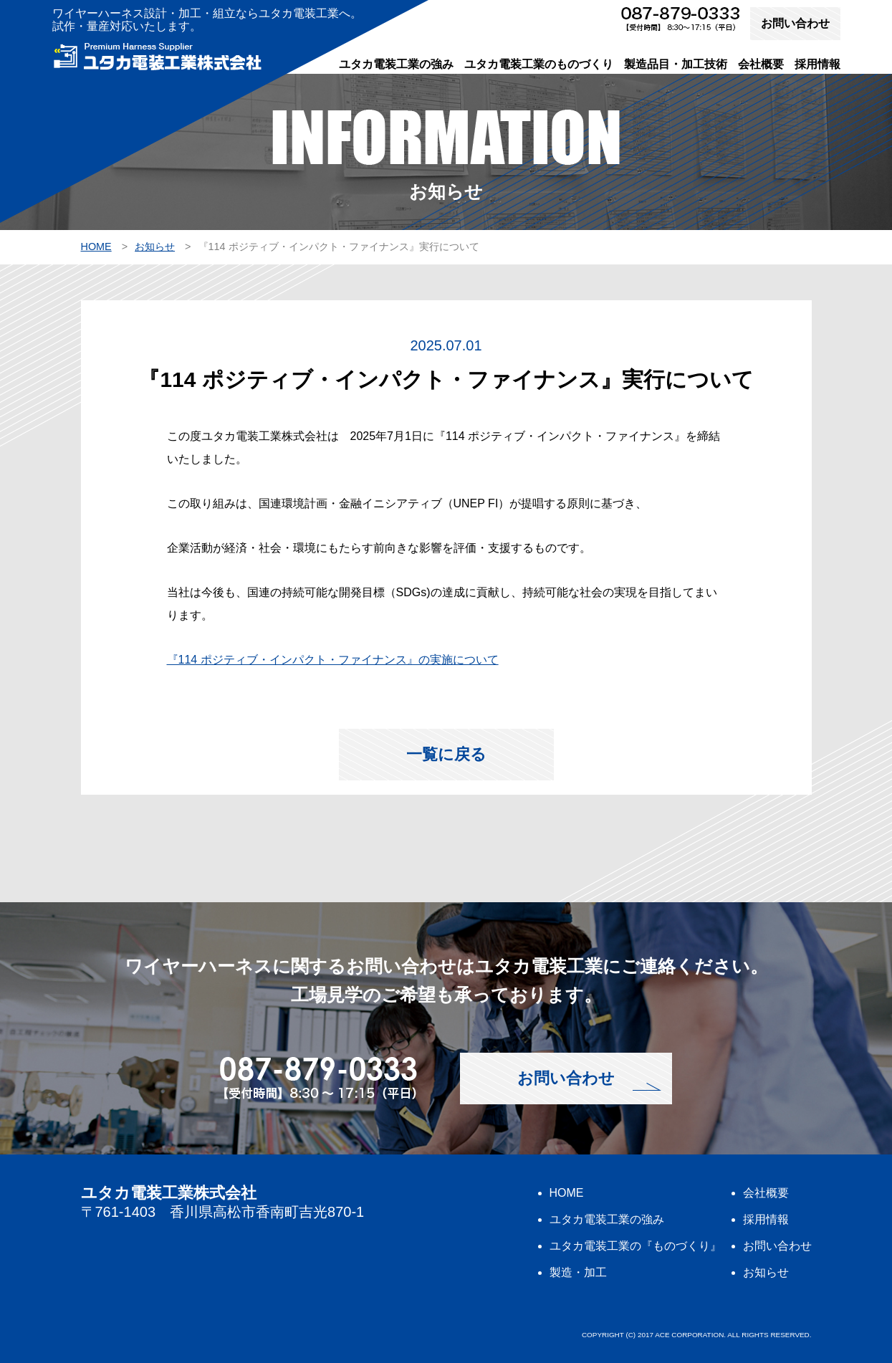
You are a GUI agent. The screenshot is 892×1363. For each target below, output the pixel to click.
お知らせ (766, 1272)
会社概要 (761, 64)
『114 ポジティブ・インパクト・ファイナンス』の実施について (333, 660)
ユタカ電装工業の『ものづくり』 (635, 1246)
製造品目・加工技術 (675, 64)
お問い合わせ (795, 23)
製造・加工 (578, 1272)
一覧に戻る (446, 754)
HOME (567, 1193)
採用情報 (817, 64)
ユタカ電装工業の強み (396, 64)
